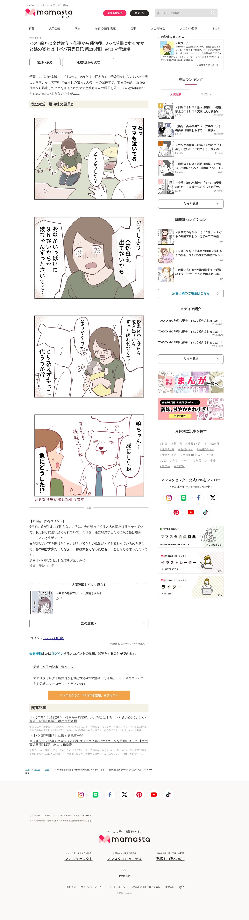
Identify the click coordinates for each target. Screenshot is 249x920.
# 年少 (174, 460)
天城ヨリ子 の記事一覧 (209, 65)
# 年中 (186, 460)
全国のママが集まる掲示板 (124, 856)
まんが (216, 28)
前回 (120, 82)
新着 (31, 28)
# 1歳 (210, 455)
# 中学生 (165, 466)
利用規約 (71, 887)
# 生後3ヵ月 (167, 449)
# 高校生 (179, 466)
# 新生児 (176, 443)
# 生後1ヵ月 (193, 443)
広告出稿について (50, 816)
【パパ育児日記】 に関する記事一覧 (57, 735)
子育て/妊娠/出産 (105, 28)
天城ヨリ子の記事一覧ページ (53, 667)
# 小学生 (210, 460)
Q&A (181, 887)
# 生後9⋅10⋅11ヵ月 (192, 455)
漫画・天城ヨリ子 (41, 566)
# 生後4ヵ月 (185, 449)
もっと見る (191, 203)
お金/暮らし (158, 28)
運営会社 (169, 887)
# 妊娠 (163, 443)
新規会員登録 (115, 13)
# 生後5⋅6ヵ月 (205, 449)
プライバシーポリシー (92, 887)
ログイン (139, 13)
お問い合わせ (34, 816)
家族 (77, 28)
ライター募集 (65, 816)
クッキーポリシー (118, 887)
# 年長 (197, 460)
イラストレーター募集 (82, 816)
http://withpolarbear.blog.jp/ (180, 60)
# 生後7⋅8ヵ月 (168, 455)
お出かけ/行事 (188, 28)
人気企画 (54, 28)
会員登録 (35, 653)
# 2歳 (163, 460)
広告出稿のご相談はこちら (191, 293)
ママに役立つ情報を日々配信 (79, 856)
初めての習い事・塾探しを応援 (170, 856)
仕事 (133, 28)
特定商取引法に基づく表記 (146, 887)
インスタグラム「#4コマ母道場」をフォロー (89, 695)
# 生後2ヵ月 (211, 443)
